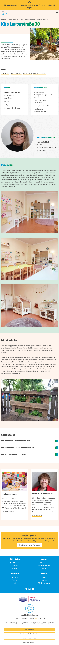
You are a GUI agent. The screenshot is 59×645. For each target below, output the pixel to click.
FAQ (15, 583)
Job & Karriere (15, 563)
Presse (44, 577)
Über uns (15, 580)
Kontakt (44, 580)
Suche (44, 568)
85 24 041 (9, 105)
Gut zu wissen (27, 73)
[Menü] (57, 13)
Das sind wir (5, 73)
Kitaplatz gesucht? (39, 73)
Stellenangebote (9, 494)
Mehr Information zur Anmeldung (29, 545)
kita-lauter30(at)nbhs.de (12, 108)
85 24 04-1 (42, 150)
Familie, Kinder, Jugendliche (15, 19)
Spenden (15, 568)
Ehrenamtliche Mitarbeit (42, 493)
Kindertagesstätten (30, 19)
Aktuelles (15, 577)
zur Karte (7, 101)
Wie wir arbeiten (16, 73)
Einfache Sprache (44, 566)
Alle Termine (44, 563)
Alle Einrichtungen (44, 583)
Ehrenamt (15, 566)
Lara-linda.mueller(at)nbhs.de (46, 147)
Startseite (3, 19)
